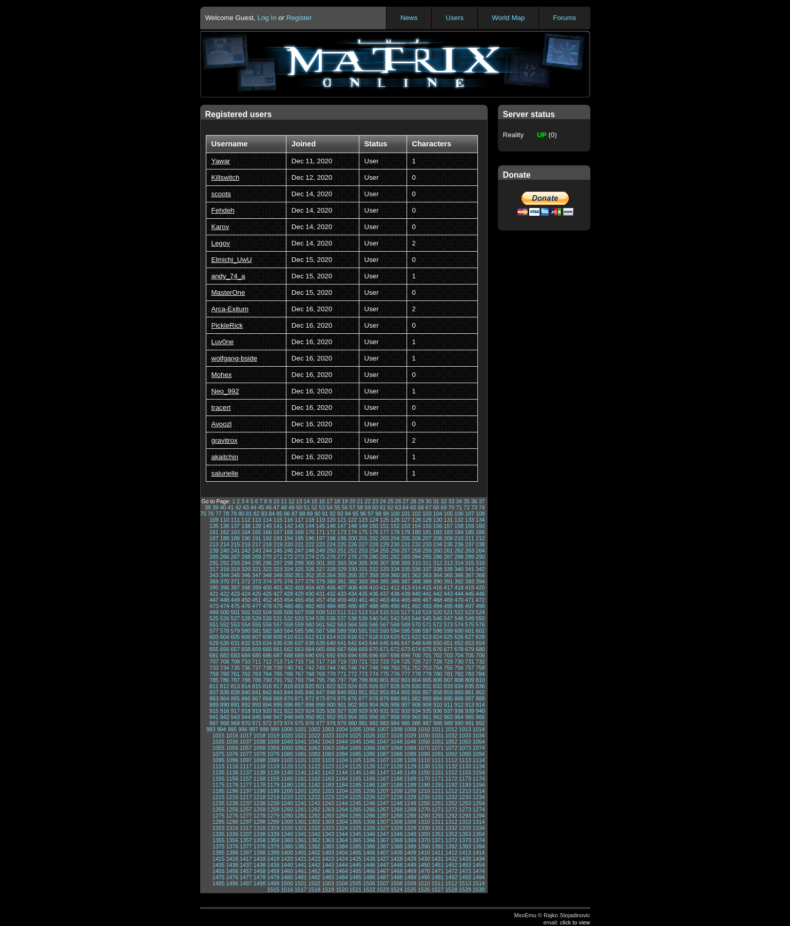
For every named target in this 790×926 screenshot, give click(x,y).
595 (405, 631)
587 (320, 631)
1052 (451, 742)
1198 (260, 791)
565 (363, 624)
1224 (342, 797)
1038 (260, 742)
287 (448, 557)
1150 (424, 772)
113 (256, 520)
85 (279, 514)
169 (299, 532)
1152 (451, 772)
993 (211, 729)
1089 (410, 754)
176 (373, 532)
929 (363, 711)
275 (320, 557)
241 (235, 550)
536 (331, 618)
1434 (479, 859)
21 (360, 501)
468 (437, 600)
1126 (369, 766)
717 (320, 661)
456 (310, 600)
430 (310, 594)
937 (448, 711)
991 (469, 723)
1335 (219, 834)
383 (363, 581)
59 (367, 507)
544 (416, 618)
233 (427, 544)
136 (224, 526)
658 (246, 649)
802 (395, 680)
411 (384, 587)
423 (235, 594)
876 (352, 698)
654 (480, 643)
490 (395, 606)
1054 (479, 742)
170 (310, 532)
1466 (369, 871)
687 (277, 655)
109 (214, 520)
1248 (397, 803)
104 (437, 514)
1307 (383, 822)
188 (224, 538)
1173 (465, 779)
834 (459, 686)
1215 (219, 797)
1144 (342, 772)
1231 (438, 797)
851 (363, 692)
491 (405, 606)
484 (331, 606)
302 (331, 563)
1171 (438, 779)
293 (235, 563)
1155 (219, 779)
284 (416, 557)
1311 (438, 822)
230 (395, 544)
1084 (342, 754)
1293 (465, 815)
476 (246, 606)
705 (469, 655)
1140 (287, 772)
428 (288, 594)
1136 (232, 772)
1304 (342, 822)
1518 (315, 889)
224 (331, 544)
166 (267, 532)
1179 (273, 785)
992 (480, 723)
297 (277, 563)
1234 (479, 797)
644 (373, 643)
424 (246, 594)
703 (448, 655)
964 (459, 717)
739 (277, 668)
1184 (342, 785)
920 (267, 711)
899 (320, 705)
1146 (369, 772)
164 (246, 532)
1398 (260, 852)
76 (211, 514)
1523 (383, 889)
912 (459, 705)
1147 (383, 772)
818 (288, 686)
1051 (438, 742)
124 (373, 520)
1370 (424, 840)
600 (459, 631)
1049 (410, 742)
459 (341, 600)
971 (256, 723)
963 (448, 717)
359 (384, 575)
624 (437, 637)
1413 (465, 852)
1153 (465, 772)
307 (384, 563)
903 (363, 705)
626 (459, 637)
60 (375, 507)
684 (246, 655)
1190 (424, 785)
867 (256, 698)
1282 (315, 815)
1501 (301, 883)
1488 (397, 877)
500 (224, 612)
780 (437, 674)
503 (256, 612)
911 (448, 705)
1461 (301, 871)
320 (246, 569)
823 (341, 686)
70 (451, 507)
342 (480, 569)
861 (469, 692)
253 (363, 550)
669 (363, 649)
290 (480, 557)
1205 (356, 791)
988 (437, 723)
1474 (479, 871)
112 (246, 520)
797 (341, 680)
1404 (342, 852)
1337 (246, 834)
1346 (369, 834)
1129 (410, 766)
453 (277, 600)
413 (405, 587)
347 (256, 575)
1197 (246, 791)
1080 (287, 754)
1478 (260, 877)
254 (373, 550)
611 (299, 637)
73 (474, 507)
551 (214, 624)
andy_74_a (228, 276)
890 (224, 705)
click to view (575, 922)
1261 (301, 809)
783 (469, 674)
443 (448, 594)
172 (331, 532)
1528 (451, 889)
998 (264, 729)
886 (459, 698)
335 (405, 569)
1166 (369, 779)
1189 (410, 785)
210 (459, 538)
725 (405, 661)
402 (288, 587)
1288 (397, 815)
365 (448, 575)
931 (384, 711)
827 (384, 686)
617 (363, 637)
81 (249, 514)
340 (459, 569)
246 (288, 550)
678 (459, 649)
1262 (315, 809)
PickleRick (227, 325)
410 (373, 587)
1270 (424, 809)
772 (352, 674)
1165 (356, 779)
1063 (328, 748)
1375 (219, 846)
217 (256, 544)
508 (310, 612)
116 (288, 520)
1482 (315, 877)
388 (416, 581)
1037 (246, 742)
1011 (438, 729)
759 (214, 674)
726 (416, 661)
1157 (246, 779)
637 (299, 643)
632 (246, 643)
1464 (342, 871)
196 (310, 538)
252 (352, 550)
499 (214, 612)
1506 (369, 883)
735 (235, 668)
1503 (328, 883)
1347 (383, 834)
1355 (219, 840)
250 (331, 550)
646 (395, 643)
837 (214, 692)
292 (224, 563)
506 (288, 612)
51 (307, 507)
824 (352, 686)
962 (437, 717)
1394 (479, 846)
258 (416, 550)
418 (459, 587)
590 (352, 631)
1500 (287, 883)
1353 (465, 834)
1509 (410, 883)
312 (437, 563)
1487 (383, 877)
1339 (273, 834)
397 (235, 587)
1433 (465, 859)
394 (480, 581)
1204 (342, 791)
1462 (315, 871)
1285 (356, 815)
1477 (246, 877)
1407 (383, 852)
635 (277, 643)
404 (310, 587)
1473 (465, 871)
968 (224, 723)
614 (331, 637)
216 (246, 544)
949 (299, 717)
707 (214, 661)
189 (235, 538)
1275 (219, 815)
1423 (328, 859)
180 (416, 532)
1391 (438, 846)
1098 (260, 760)
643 (363, 643)
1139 (273, 772)
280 (373, 557)
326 (310, 569)
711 (256, 661)
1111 (438, 760)
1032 (451, 735)
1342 (315, 834)
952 (331, 717)
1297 (246, 822)
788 (246, 680)
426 (267, 594)
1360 (287, 840)
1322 (315, 828)
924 (310, 711)
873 (320, 698)
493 (427, 606)
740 (288, 668)
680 (480, 649)
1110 (424, 760)
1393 (465, 846)
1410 (424, 852)
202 (373, 538)
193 (277, 538)
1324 (342, 828)
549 (469, 618)
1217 (246, 797)
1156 (232, 779)
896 (288, 705)
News (408, 18)
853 (384, 692)
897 (299, 705)
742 (310, 668)
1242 (315, 803)
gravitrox (224, 440)
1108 (397, 760)
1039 (273, 742)
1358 (260, 840)
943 (235, 717)
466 (416, 600)
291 (214, 563)
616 (352, 637)
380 (331, 581)
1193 (465, 785)
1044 (342, 742)
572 (437, 624)
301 (320, 563)
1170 (424, 779)
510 (331, 612)
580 (246, 631)
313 (448, 563)
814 (246, 686)
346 (246, 575)
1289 (410, 815)
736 (246, 668)
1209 (410, 791)
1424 (342, 859)
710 (246, 661)
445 (469, 594)
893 (256, 705)
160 (480, 526)
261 (448, 550)
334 (395, 569)
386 (395, 581)
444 (459, 594)
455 (299, 600)
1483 (328, 877)
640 (331, 643)
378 (310, 581)
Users (455, 18)
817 (277, 686)
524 (480, 612)
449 (235, 600)
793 (299, 680)
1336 (232, 834)
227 (363, 544)
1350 (424, 834)
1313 (465, 822)
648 (416, 643)
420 (480, 587)
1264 (342, 809)
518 (416, 612)
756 (459, 668)
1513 (465, 883)
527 (235, 618)
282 (395, 557)
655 (214, 649)
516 (395, 612)
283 (405, 557)
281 (384, 557)
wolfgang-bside (234, 358)
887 (469, 698)
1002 (315, 729)
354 (331, 575)
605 (235, 637)
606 (246, 637)
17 (329, 501)
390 (437, 581)
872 (310, 698)
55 (337, 507)
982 (373, 723)
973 (277, 723)
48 (284, 507)
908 (416, 705)
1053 (465, 742)
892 (246, 705)
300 (310, 563)
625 (448, 637)
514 (373, 612)
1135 (219, 772)
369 (214, 581)
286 (437, 557)
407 (341, 587)
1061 (301, 748)
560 (310, 624)
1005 (356, 729)
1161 (301, 779)
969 (235, 723)
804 (416, 680)
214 (224, 544)
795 (320, 680)
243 (256, 550)
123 (363, 520)
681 (214, 655)
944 (246, 717)
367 (469, 575)
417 (448, 587)
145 (320, 526)
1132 (451, 766)
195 (299, 538)
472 (480, 600)
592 (373, 631)
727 (427, 661)
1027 (383, 735)
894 (267, 705)
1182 (315, 785)
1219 (273, 797)
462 (373, 600)
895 (277, 705)
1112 (451, 760)
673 (405, 649)
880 (395, 698)
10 (276, 501)
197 (320, 538)
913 (469, 705)
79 (233, 514)
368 (480, 575)
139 (256, 526)
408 (352, 587)
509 (320, 612)
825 (363, 686)
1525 (410, 889)
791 (277, 680)
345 (235, 575)
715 (299, 661)
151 (384, 526)
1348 (397, 834)
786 (224, 680)
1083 (328, 754)
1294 (479, 815)
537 (341, 618)
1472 (451, 871)
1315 (219, 828)
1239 (273, 803)
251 (341, 550)
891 (235, 705)
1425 (356, 859)
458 (331, 600)
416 (437, 587)
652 (459, 643)
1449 (410, 865)
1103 (328, 760)
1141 (301, 772)
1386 (369, 846)
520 (437, 612)
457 (320, 600)
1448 (397, 865)
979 (341, 723)
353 (320, 575)
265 (214, 557)
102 (416, 514)
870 (288, 698)
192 (267, 538)
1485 (356, 877)
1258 (260, 809)
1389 (410, 846)
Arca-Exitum (230, 309)
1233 (465, 797)
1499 (273, 883)
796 (331, 680)
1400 (287, 852)
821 (320, 686)
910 (437, 705)
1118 (260, 766)
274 (310, 557)
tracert (221, 407)
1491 (438, 877)
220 (288, 544)
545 (427, 618)
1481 (301, 877)
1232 (451, 797)
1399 (273, 852)
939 (469, 711)
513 (363, 612)
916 (224, 711)
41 (230, 507)
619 (384, 637)
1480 (287, 877)
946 (267, 717)
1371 (438, 840)
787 (235, 680)
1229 (410, 797)
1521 (356, 889)
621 (405, 637)
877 (363, 698)
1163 (328, 779)
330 (352, 569)
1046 (369, 742)
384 (373, 581)
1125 (356, 766)
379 (320, 581)
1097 (246, 760)
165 (256, 532)
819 (299, 686)
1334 (479, 828)
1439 (273, 865)
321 (256, 569)
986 (416, 723)
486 (352, 606)
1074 (479, 748)
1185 (356, 785)
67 (429, 507)
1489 (410, 877)
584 (288, 631)
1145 (356, 772)
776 (395, 674)
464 (395, 600)
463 (384, 600)
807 (448, 680)
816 (267, 686)
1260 (287, 809)
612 (310, 637)
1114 (479, 760)
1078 (260, 754)
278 (352, 557)
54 (329, 507)
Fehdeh (223, 210)
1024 (342, 735)
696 (373, 655)
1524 (397, 889)
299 (299, 563)
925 (320, 711)
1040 (287, 742)
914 (480, 705)
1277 (246, 815)
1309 (410, 822)
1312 (451, 822)
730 (459, 661)
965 (469, 717)
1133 (465, 766)
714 (288, 661)
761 (235, 674)
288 (459, 557)
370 (224, 581)
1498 (260, 883)
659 (256, 649)
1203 (328, 791)
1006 (369, 729)
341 (469, 569)
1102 (315, 760)
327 (320, 569)
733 (214, 668)
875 (341, 698)
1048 (397, 742)
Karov (220, 227)
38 (208, 507)
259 (427, 550)
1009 (410, 729)
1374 (479, 840)
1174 (479, 779)
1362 (315, 840)
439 (405, 594)
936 (437, 711)
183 (448, 532)
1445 (356, 865)
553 (235, 624)
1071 (438, 748)
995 (232, 729)
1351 (438, 834)
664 (310, 649)
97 (371, 514)
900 (331, 705)
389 (427, 581)
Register (299, 18)
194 (288, 538)
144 (310, 526)
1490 (424, 877)
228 (373, 544)
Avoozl (221, 424)
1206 (369, 791)
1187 (383, 785)
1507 (383, 883)
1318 (260, 828)
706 (480, 655)
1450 (424, 865)
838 (224, 692)
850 (352, 692)
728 (437, 661)
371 (235, 581)
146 (331, 526)
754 (437, 668)
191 (256, 538)
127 (405, 520)
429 (299, 594)
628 (480, 637)
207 (427, 538)
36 (474, 501)
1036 (232, 742)
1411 (438, 852)
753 (427, 668)
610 (288, 637)
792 (288, 680)
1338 (260, 834)
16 (322, 501)
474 (224, 606)
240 (224, 550)
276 (331, 557)
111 (235, 520)
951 (320, 717)
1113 (465, 760)
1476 (232, 877)
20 (353, 501)
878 (373, 698)
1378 (260, 846)
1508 (397, 883)
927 (341, 711)
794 (310, 680)
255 (384, 550)
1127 (383, 766)
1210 (424, 791)
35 (467, 501)
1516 (287, 889)
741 (299, 668)
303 (341, 563)
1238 (260, 803)
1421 (301, 859)
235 (448, 544)
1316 (232, 828)
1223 (328, 797)
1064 (342, 748)
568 (395, 624)
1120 (287, 766)
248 (310, 550)
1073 (465, 748)
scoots (221, 194)
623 (427, 637)
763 (256, 674)
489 (384, 606)
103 (427, 514)
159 (469, 526)
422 (224, 594)
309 (405, 563)
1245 (356, 803)
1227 (383, 797)
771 (341, 674)
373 (256, 581)
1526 (424, 889)
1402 (315, 852)
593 (384, 631)
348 (267, 575)
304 (352, 563)
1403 (328, 852)
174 (352, 532)
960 (416, 717)
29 (421, 501)
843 (277, 692)
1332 (451, 828)
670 (373, 649)
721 (363, 661)
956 (373, 717)
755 (448, 668)
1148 (397, 772)
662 (288, 649)
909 (427, 705)
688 (288, 655)
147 (341, 526)
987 (427, 723)
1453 (465, 865)
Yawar (220, 161)
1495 (219, 883)
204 (395, 538)
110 (224, 520)
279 (363, 557)
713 (277, 661)
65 (413, 507)
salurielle (225, 473)
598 (437, 631)
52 (314, 507)
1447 (383, 865)
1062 (315, 748)
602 (480, 631)
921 (277, 711)
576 (480, 624)
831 (427, 686)
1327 (383, 828)
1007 (383, 729)
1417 (246, 859)
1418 (260, 859)
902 (352, 705)
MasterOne (228, 292)
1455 (219, 871)
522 (459, 612)
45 (261, 507)
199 (341, 538)
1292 (451, 815)
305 (363, 563)
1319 (273, 828)
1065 (356, 748)
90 (317, 514)
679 (469, 649)
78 (226, 514)
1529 (465, 889)
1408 (397, 852)
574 (459, 624)
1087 (383, 754)
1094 (479, 754)
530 (267, 618)
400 (267, 587)
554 (246, 624)
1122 (315, 766)
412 (395, 587)
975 (299, 723)
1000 (287, 729)
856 (416, 692)
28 (413, 501)
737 (256, 668)
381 (341, 581)
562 (331, 624)
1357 (246, 840)
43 (246, 507)
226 (352, 544)
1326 (369, 828)
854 (395, 692)
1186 (369, 785)
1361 (301, 840)
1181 (301, 785)
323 (277, 569)
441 (427, 594)
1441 (301, 865)
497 (469, 606)
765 (277, 674)
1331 (438, 828)
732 (480, 661)
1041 (301, 742)
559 (299, 624)
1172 (451, 779)
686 (267, 655)
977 (320, 723)
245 (277, 550)
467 (427, 600)
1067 (383, 748)
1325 (356, 828)
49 (291, 507)
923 (299, 711)
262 (459, 550)
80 (241, 514)
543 (405, 618)
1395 (219, 852)
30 (429, 501)
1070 (424, 748)
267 (235, 557)
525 (214, 618)
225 (341, 544)
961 (427, 717)
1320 (287, 828)
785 (214, 680)
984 (395, 723)
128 (416, 520)
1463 (328, 871)
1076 (232, 754)
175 (363, 532)
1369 (410, 840)
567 (384, 624)
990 (459, 723)
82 (257, 514)
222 (310, 544)
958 (395, 717)
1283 (328, 815)
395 (214, 587)
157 (448, 526)
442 (437, 594)
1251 (438, 803)
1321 (301, 828)
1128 (397, 766)
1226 (369, 797)
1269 (410, 809)
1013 (465, 729)
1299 (273, 822)
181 (427, 532)
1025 (356, 735)
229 (384, 544)
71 (459, 507)
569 (405, 624)
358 (373, 575)
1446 (369, 865)
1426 (369, 859)
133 (469, 520)
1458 (260, 871)
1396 (232, 852)
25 (391, 501)
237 (469, 544)
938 (459, 711)
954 (352, 717)
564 (352, 624)
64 (405, 507)
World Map (508, 18)
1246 (369, 803)
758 (480, 668)
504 (267, 612)
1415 (219, 859)
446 (480, 594)
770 (331, 674)
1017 (246, 735)
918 (246, 711)
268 (246, 557)
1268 (397, 809)
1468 (397, 871)
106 (459, 514)
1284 (342, 815)
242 (246, 550)
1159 (273, 779)
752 (416, 668)
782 (459, 674)
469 (448, 600)
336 (416, 569)
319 (235, 569)
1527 (438, 889)
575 (469, 624)
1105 (356, 760)
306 (373, 563)
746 (352, 668)
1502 (315, 883)
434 (352, 594)
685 (256, 655)
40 (223, 507)
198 (331, 538)
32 (444, 501)
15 (314, 501)
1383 (328, 846)
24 (383, 501)
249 (320, 550)
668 (352, 649)
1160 (287, 779)
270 (267, 557)
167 (277, 532)
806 (437, 680)
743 (320, 668)
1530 (479, 889)
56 (345, 507)
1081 (301, 754)
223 (320, 544)
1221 (301, 797)
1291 (438, 815)
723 (384, 661)
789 (256, 680)
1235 (219, 803)
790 (267, 680)
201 (363, 538)
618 (373, 637)
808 (459, 680)
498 (480, 606)
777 (405, 674)
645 (384, 643)
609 (277, 637)
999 (274, 729)
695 (363, 655)
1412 (451, 852)
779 (427, 674)
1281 (301, 815)
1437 (246, 865)
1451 (438, 865)
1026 (369, 735)
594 (395, 631)
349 (277, 575)
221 (299, 544)
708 (224, 661)
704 (459, 655)
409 (363, 587)
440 (416, 594)
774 (373, 674)
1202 (315, 791)
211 (469, 538)
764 (267, 674)
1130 (424, 766)
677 (448, 649)
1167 (383, 779)
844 (288, 692)
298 (288, 563)
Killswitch (225, 177)
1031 (438, 735)
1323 (328, 828)
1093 (465, 754)
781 (448, 674)
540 (373, 618)
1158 (260, 779)
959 (405, 717)
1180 (287, 785)
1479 (273, 877)
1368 (397, 840)
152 (395, 526)
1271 (438, 809)
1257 (246, 809)
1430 (424, 859)
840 (246, 692)
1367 (383, 840)
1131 (438, 766)
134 (480, 520)
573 (448, 624)
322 (267, 569)
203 (384, 538)
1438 (260, 865)
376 (288, 581)
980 (352, 723)
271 (277, 557)
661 (277, 649)
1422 (315, 859)
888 (480, 698)
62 (391, 507)
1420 (287, 859)
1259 (273, 809)
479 (277, 606)
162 (224, 532)
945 (256, 717)
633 (256, 643)
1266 (369, 809)
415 (427, 587)
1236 (232, 803)
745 (341, 668)
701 (427, 655)
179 (405, 532)
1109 (410, 760)
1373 (465, 840)
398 (246, 587)
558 (288, 624)
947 (277, 717)
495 (448, 606)
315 (469, 563)
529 (256, 618)
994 (221, 729)
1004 (342, 729)
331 (363, 569)
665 (320, 649)
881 (405, 698)
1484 (342, 877)
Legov (220, 243)
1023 (328, 735)
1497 (246, 883)
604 (224, 637)
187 (214, 538)
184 (459, 532)
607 (256, 637)
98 (378, 514)
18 (337, 501)
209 (448, 538)
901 (341, 705)
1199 (273, 791)
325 (299, 569)
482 (310, 606)
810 (480, 680)
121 (341, 520)
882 (416, 698)
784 (480, 674)
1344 (342, 834)
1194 (479, 785)
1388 (397, 846)
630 (224, 643)
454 (288, 600)
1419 (273, 859)
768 (310, 674)
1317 (246, 828)
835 (469, 686)
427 (277, 594)
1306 (369, 822)
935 (427, 711)
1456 (232, 871)
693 (341, 655)
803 (405, 680)
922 (288, 711)
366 (459, 575)
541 (384, 618)
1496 (232, 883)
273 (299, 557)
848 (331, 692)
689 (299, 655)
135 (214, 526)
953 (341, 717)
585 (299, 631)
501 (235, 612)
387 (405, 581)
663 (299, 649)
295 (256, 563)
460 (352, 600)
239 (214, 550)
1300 (287, 822)
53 (322, 507)
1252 (451, 803)
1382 (315, 846)
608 (267, 637)
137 (235, 526)
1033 (465, 735)
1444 (342, 865)
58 (360, 507)
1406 (369, 852)
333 (384, 569)
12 (291, 501)
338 (437, 569)
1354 (479, 834)
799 (363, 680)
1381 (301, 846)
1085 (356, 754)
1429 (410, 859)
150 (373, 526)
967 (214, 723)
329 (341, 569)
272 (288, 557)
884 (437, 698)
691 (320, 655)
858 (437, 692)
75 (203, 514)
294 (246, 563)
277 (341, 557)
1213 (465, 791)
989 (448, 723)
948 (288, 717)
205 (405, 538)
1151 (438, 772)
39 (216, 507)
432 (331, 594)
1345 (356, 834)
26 (398, 501)
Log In (266, 18)
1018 (260, 735)
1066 (369, 748)
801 (384, 680)
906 (395, 705)
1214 (479, 791)
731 (469, 661)
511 (341, 612)
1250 (424, 803)
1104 (342, 760)
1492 (451, 877)
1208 (397, 791)
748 (373, 668)
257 (405, 550)
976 (310, 723)
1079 (273, 754)
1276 (232, 815)
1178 (260, 785)
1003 (328, 729)
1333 (465, 828)
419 (469, 587)
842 (267, 692)
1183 (328, 785)
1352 (451, 834)
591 (363, 631)
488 (373, 606)
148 (352, 526)
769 (320, 674)
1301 (301, 822)
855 (405, 692)
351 (299, 575)
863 (214, 698)
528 (246, 618)
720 (352, 661)
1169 (410, 779)
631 (235, 643)
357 (363, 575)
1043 (328, 742)
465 (405, 600)
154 (416, 526)
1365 (356, 840)
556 (267, 624)
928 (352, 711)
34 (459, 501)
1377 (246, 846)
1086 (369, 754)
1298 (260, 822)
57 (353, 507)
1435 (219, 865)
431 (320, 594)
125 (384, 520)
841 (256, 692)
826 (373, 686)
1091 (438, 754)
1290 (424, 815)
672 (395, 649)
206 (416, 538)
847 (320, 692)
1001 (301, 729)
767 (299, 674)
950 (310, 717)
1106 (369, 760)
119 (320, 520)
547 (448, 618)
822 (331, 686)
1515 (273, 889)
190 (246, 538)
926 (331, 711)
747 (363, 668)
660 (267, 649)
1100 (287, 760)
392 (459, 581)
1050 (424, 742)
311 (427, 563)
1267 (383, 809)
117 (299, 520)
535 (320, 618)
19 (345, 501)
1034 (479, 735)
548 (459, 618)
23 (375, 501)
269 (256, 557)
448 (224, 600)
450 (246, 600)
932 (395, 711)
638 (310, 643)
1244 (342, 803)
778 (416, 674)
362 (416, 575)
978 (331, 723)
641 (341, 643)
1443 (328, 865)
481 (299, 606)
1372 (451, 840)
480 (288, 606)
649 (427, 643)
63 (398, 507)
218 (267, 544)
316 (480, 563)
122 (352, 520)
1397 (246, 852)
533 (299, 618)
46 (268, 507)
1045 (356, 742)
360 (395, 575)
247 (299, 550)
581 (256, 631)
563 (341, 624)
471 (469, 600)
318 (224, 569)
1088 (397, 754)
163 (235, 532)
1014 (479, 729)
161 (214, 532)
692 (331, 655)
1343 (328, 834)
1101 (301, 760)
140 (267, 526)
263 (469, 550)
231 (405, 544)
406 (331, 587)
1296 (232, 822)
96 (363, 514)
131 (448, 520)
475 (235, 606)
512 (352, 612)
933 (405, 711)
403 (299, 587)
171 (320, 532)
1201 (301, 791)
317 (214, 569)
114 (267, 520)
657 (235, 649)
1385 (356, 846)
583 (277, 631)
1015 (219, 735)
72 (467, 507)
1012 (451, 729)
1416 (232, 859)
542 (395, 618)
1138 (260, 772)
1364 (342, 840)
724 (395, 661)
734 (224, 668)
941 (214, 717)
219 (277, 544)
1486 (369, 877)
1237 (246, 803)
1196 (232, 791)
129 (427, 520)
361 (405, 575)
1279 (273, 815)
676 (437, 649)
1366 (369, 840)
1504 (342, 883)
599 (448, 631)
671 (384, 649)
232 (416, 544)
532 (288, 618)
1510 (424, 883)
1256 (232, 809)
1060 (287, 748)
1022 (315, 735)
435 (363, 594)
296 (267, 563)
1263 (328, 809)
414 (416, 587)
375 (277, 581)
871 (299, 698)
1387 (383, 846)
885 (448, 698)
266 (224, 557)
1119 (273, 766)
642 (352, 643)
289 (469, 557)
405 (320, 587)
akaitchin (225, 457)
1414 (479, 852)
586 (310, 631)
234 (437, 544)
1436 (232, 865)
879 (384, 698)
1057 (246, 748)
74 (482, 507)
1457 (246, 871)
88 (302, 514)
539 (363, 618)
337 (427, 569)
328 (331, 569)
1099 (273, 760)
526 (224, 618)
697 (384, 655)
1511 (438, 883)
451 (256, 600)
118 (310, 520)
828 (395, 686)
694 (352, 655)
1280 (287, 815)
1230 (424, 797)
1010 (424, 729)
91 (325, 514)
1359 (273, 840)
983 (384, 723)
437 (384, 594)
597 (427, 631)
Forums (564, 18)
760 (224, 674)
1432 (451, 859)
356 (352, 575)
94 (348, 514)
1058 (260, 748)
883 (427, 698)
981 (363, 723)
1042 (315, 742)
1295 (219, 822)
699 (405, 655)
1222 (315, 797)
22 (367, 501)
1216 (232, 797)
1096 (232, 760)
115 (277, 520)
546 (437, 618)
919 (256, 711)
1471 (438, 871)
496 (459, 606)
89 (310, 514)
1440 (287, 865)
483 (320, 606)
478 (267, 606)
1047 (383, 742)
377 (299, 581)
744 (331, 668)
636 (288, 643)
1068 (397, 748)
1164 (342, 779)
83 (264, 514)
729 (448, 661)
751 (405, 668)
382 (352, 581)
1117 (246, 766)
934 (416, 711)
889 (214, 705)
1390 (424, 846)
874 (331, 698)
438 (395, 594)
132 (459, 520)
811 (214, 686)
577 (214, 631)
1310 (424, 822)
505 (277, 612)
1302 (315, 822)
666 (331, 649)
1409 (410, 852)
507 (299, 612)
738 (267, 668)
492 (416, 606)
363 (427, 575)
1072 (451, 748)
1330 (424, 828)
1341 (301, 834)
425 (256, 594)
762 (246, 674)
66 (421, 507)
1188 (397, 785)
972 (267, 723)
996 (242, 729)
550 (480, 618)
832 (437, 686)
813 (235, 686)
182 (437, 532)
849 (341, 692)
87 (295, 514)
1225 (356, 797)
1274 (479, 809)
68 (436, 507)
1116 (232, 766)
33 (451, 501)
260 (437, 550)
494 (437, 606)
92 (333, 514)
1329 (410, 828)
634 (267, 643)
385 (384, 581)
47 (276, 507)
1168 (397, 779)
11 (284, 501)
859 (448, 692)
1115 (219, 766)
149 (363, 526)
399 (256, 587)
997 (253, 729)
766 (288, 674)
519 (427, 612)
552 (224, 624)
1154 (479, 772)
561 (320, 624)
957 (384, 717)
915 (214, 711)
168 (288, 532)
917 (235, 711)
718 (331, 661)
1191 (438, 785)
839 (235, 692)
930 (373, 711)
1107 (383, 760)
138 (246, 526)
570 (416, 624)
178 (395, 532)
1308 (397, 822)
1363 (328, 840)
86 (287, 514)
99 (386, 514)
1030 (424, 735)
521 (448, 612)
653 (469, 643)
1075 (219, 754)
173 (341, 532)
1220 (287, 797)
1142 (315, 772)
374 (267, 581)
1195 (219, 791)
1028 (397, 735)
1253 (465, 803)
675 (427, 649)
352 (310, 575)
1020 (287, 735)
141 (277, 526)
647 (405, 643)
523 (469, 612)
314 (459, 563)
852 (373, 692)
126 (395, 520)
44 (254, 507)
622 (416, 637)
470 (459, 600)
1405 (356, 852)
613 (320, 637)
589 (341, 631)
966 (480, 717)
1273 (465, 809)
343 (214, 575)
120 (331, 520)
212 (480, 538)
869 (277, 698)
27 (405, 501)
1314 (479, 822)
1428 (397, 859)
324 (288, 569)
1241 (301, 803)
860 (459, 692)
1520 (342, 889)
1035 (219, 742)
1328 (397, 828)
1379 (273, 846)
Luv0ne (222, 342)
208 (437, 538)
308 (395, 563)
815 (256, 686)
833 (448, 686)
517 (405, 612)
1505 (356, 883)
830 (416, 686)
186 (480, 532)
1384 (342, 846)
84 (271, 514)
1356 (232, 840)
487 (363, 606)
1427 (383, 859)
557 (277, 624)
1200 (287, 791)
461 (363, 600)
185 (469, 532)
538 (352, 618)
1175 (219, 785)
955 (363, 717)
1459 (273, 871)
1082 (315, 754)
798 (352, 680)
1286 (369, 815)
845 (299, 692)
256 (395, 550)
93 (340, 514)
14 (307, 501)
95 (356, 514)
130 (437, 520)
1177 (246, 785)
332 (373, 569)
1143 (328, 772)
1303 (328, 822)
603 (214, 637)
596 (416, 631)
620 (395, 637)
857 (427, 692)
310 (416, 563)
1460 (287, 871)
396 (224, 587)
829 (405, 686)
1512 (451, 883)
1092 (451, 754)
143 (299, 526)
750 (395, 668)
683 (235, 655)
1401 (301, 852)
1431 (438, 859)
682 (224, 655)
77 (219, 514)
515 (384, 612)
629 (214, 643)
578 (224, 631)
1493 (465, 877)
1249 (410, 803)
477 (256, 606)
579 (235, 631)
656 (224, 649)
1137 (246, 772)
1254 (479, 803)
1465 (356, 871)
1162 (315, 779)
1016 (232, 735)
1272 (451, 809)
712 (267, 661)
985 (405, 723)
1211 (438, 791)
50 (299, 507)
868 (267, 698)
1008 (397, 729)
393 (469, 581)
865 (235, 698)
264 (480, 550)
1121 (301, 766)
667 (341, 649)
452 (267, 600)
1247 (383, 803)
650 (437, 643)
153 (405, 526)
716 (310, 661)
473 (214, 606)
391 (448, 581)
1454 (479, 865)
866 (246, 698)
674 (416, 649)
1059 (273, 748)
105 (448, 514)
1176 (232, 785)
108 (480, 514)
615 (341, 637)
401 (277, 587)
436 (373, 594)
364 (437, 575)
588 (331, 631)
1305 (356, 822)
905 (384, 705)
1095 (219, 760)
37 (482, 501)
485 (341, 606)
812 (224, 686)
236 (459, 544)
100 (395, 514)
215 (235, 544)
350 (288, 575)
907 (405, 705)
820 (310, 686)
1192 (451, 785)
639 (320, 643)
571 (427, 624)
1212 (451, 791)
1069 (410, 748)
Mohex (221, 375)
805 (427, 680)
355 (341, 575)
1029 (410, 735)
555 (256, 624)
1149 (410, 772)
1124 (342, 766)
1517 (301, 889)
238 (480, 544)
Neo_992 (225, 391)
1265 (356, 809)
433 (341, 594)
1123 (328, 766)
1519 (328, 889)
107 (469, 514)
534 (310, 618)
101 (405, 514)
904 (373, 705)
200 (352, 538)
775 (384, 674)
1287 (383, 815)
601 (469, 631)
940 (480, 711)
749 (384, 668)
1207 (383, 791)
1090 (424, 754)
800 (373, 680)
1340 (287, 834)
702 (437, 655)
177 (384, 532)
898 (310, 705)
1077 (246, 754)
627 (469, 637)
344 (224, 575)
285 (427, 557)
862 (480, 692)
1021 (301, 735)
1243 (328, 803)
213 (214, 544)
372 (246, 581)
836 (480, 686)
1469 (410, 871)
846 (310, 692)
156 (437, 526)
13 (299, 501)
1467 (383, 871)
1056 (232, 748)
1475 (219, 877)
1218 (260, 797)
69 (444, 507)
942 (224, 717)
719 (341, 661)
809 (469, 680)
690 (310, 655)
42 (238, 507)
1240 (287, 803)
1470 (424, 871)
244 (267, 550)
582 (267, 631)
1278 (260, 815)
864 (224, 698)
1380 (287, 846)
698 (395, 655)
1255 (219, 809)
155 (427, 526)
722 (373, 661)
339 (448, 569)
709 (235, 661)
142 (288, 526)
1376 (232, 846)
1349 (410, 834)
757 (469, 668)
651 (448, 643)
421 (214, 594)
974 (288, 723)
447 (214, 600)
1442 (315, 865)
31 (436, 501)
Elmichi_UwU (231, 259)
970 (246, 723)
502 (246, 612)
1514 (479, 883)
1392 (451, 846)
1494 (479, 877)
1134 (479, 766)
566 (373, 624)
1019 (273, 735)
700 (416, 655)
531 (277, 618)
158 (459, 526)
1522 (369, 889)
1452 (451, 865)
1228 (397, 797)
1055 (219, 748)
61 (383, 507)
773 (363, 674)
